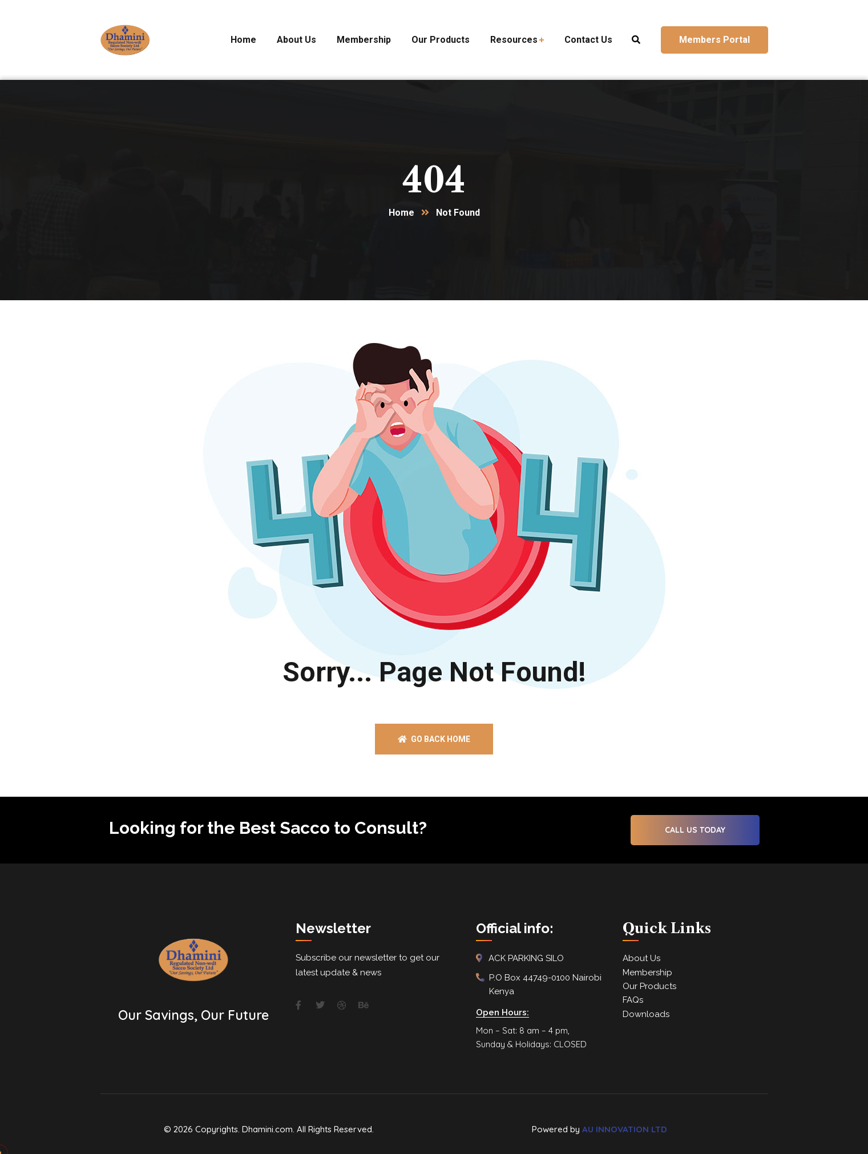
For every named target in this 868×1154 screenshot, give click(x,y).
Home (401, 212)
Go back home (434, 739)
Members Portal (714, 39)
